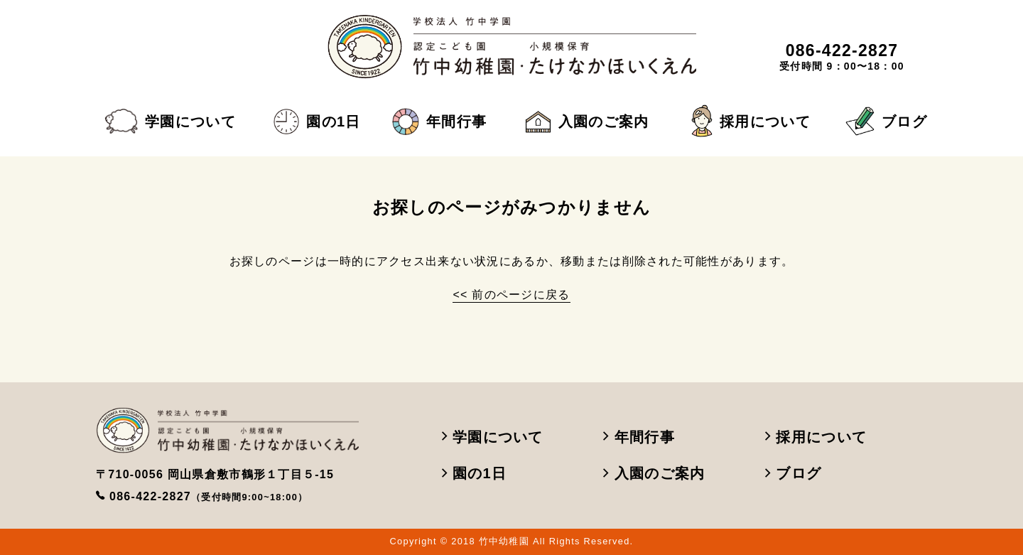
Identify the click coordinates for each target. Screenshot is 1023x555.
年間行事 (439, 121)
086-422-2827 (208, 496)
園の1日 (317, 121)
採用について (751, 121)
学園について (170, 121)
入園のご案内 (587, 121)
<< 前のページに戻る (511, 295)
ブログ (886, 121)
